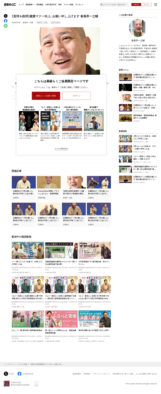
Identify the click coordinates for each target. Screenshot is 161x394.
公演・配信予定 (50, 5)
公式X (9, 374)
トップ (21, 5)
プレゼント (79, 5)
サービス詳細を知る (61, 148)
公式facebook (25, 374)
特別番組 (39, 5)
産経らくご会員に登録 (46, 96)
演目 (60, 5)
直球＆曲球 (55, 23)
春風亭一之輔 (28, 23)
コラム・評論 (68, 5)
